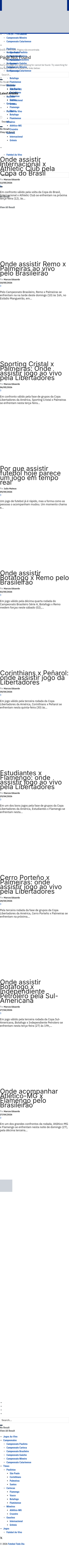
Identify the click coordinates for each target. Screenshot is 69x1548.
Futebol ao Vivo (7, 1361)
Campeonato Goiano (10, 1321)
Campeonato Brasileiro (11, 1300)
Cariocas (10, 1488)
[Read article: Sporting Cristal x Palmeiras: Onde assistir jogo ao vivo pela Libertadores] (34, 330)
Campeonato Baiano (10, 1325)
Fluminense (15, 81)
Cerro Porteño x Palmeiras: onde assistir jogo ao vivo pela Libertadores (31, 884)
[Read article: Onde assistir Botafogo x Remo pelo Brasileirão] (34, 539)
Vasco (3, 1289)
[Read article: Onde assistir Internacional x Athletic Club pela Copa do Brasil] (34, 125)
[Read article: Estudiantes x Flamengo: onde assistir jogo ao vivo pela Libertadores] (34, 739)
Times (6, 78)
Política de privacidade (14, 1406)
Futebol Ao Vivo (14, 154)
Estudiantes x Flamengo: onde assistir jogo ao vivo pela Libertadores (31, 780)
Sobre (6, 1409)
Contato (7, 1413)
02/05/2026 (6, 591)
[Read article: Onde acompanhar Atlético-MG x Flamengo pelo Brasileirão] (34, 1057)
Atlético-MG (6, 1237)
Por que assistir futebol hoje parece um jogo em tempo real (30, 475)
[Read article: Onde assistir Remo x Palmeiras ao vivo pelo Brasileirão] (34, 230)
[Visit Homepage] (34, 9)
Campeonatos (10, 45)
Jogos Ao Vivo (10, 34)
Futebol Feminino (8, 1369)
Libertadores (39, 1212)
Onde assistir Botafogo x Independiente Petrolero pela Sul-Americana (29, 991)
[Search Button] (1, 79)
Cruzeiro (4, 1250)
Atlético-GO (5, 1233)
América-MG (6, 1224)
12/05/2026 (6, 182)
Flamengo (5, 1258)
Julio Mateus (10, 488)
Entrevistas (5, 1387)
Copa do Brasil (20, 1212)
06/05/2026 (6, 387)
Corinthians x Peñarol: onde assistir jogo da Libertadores (34, 677)
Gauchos (10, 1517)
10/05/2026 (6, 282)
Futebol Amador (8, 1365)
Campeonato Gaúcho (10, 1317)
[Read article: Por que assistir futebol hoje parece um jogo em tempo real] (34, 434)
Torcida (3, 1382)
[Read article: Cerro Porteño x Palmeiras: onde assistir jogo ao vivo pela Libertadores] (34, 843)
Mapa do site (9, 1402)
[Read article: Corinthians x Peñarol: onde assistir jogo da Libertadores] (34, 639)
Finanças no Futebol (9, 1391)
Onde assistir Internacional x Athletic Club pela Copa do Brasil (27, 166)
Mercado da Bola (8, 1378)
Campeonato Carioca (10, 1308)
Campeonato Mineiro (10, 1313)
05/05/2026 (6, 491)
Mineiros (10, 1506)
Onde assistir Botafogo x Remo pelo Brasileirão (34, 577)
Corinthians (5, 1246)
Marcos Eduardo (12, 179)
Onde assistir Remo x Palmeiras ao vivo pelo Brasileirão (33, 268)
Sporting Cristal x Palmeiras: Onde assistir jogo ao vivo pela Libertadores (31, 371)
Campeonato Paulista (16, 52)
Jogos (6, 1528)
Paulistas (11, 1469)
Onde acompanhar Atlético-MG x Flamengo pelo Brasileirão (29, 1098)
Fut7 (2, 1374)
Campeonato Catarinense (18, 41)
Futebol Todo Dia (11, 1396)
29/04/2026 (6, 796)
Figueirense (5, 1254)
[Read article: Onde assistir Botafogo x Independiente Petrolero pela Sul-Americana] (34, 948)
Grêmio (3, 1267)
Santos (3, 1280)
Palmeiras (15, 96)
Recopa (3, 1350)
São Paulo (15, 88)
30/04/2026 (6, 691)
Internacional (6, 1271)
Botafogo (14, 78)
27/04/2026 (6, 1010)
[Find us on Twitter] (1, 1538)
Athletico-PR (6, 1228)
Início (2, 49)
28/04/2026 (6, 900)
